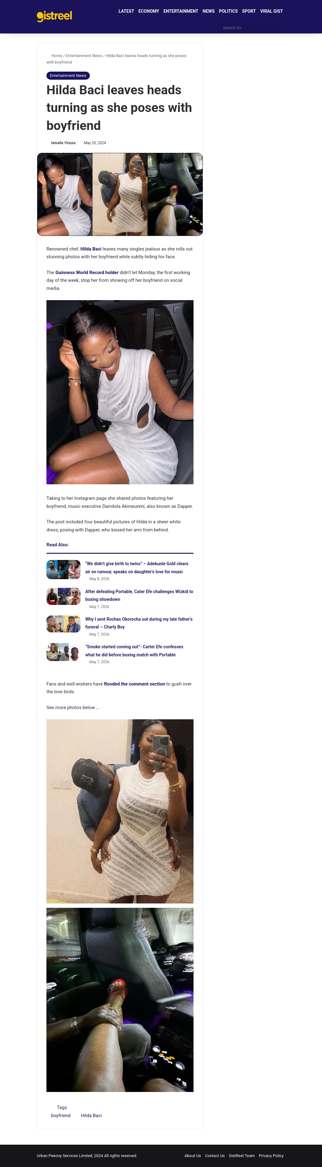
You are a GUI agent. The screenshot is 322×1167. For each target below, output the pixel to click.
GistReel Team (242, 1155)
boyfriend (61, 1115)
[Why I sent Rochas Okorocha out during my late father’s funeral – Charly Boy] (63, 623)
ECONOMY (148, 11)
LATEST (126, 11)
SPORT (249, 11)
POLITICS (228, 11)
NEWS (209, 11)
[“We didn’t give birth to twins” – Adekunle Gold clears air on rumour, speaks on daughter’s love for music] (63, 569)
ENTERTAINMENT (180, 11)
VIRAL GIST (271, 11)
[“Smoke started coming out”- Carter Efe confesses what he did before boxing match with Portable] (63, 652)
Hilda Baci (91, 1115)
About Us (193, 1155)
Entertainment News (84, 55)
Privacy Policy (271, 1155)
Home (54, 55)
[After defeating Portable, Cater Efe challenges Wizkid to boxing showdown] (63, 596)
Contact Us (215, 1155)
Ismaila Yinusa (63, 143)
